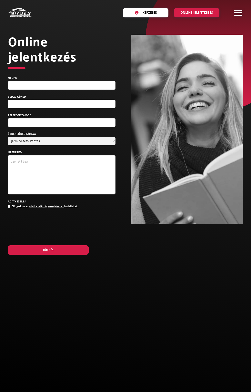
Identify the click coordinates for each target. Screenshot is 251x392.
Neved (12, 78)
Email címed (17, 96)
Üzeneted (15, 152)
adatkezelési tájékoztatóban (46, 206)
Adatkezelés (17, 201)
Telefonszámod (19, 115)
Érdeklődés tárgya (22, 133)
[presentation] (37, 228)
